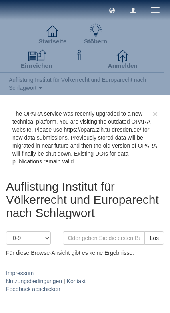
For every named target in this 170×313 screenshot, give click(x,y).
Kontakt (76, 281)
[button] (112, 10)
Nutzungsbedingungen (34, 281)
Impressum (20, 273)
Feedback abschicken (33, 289)
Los (154, 238)
